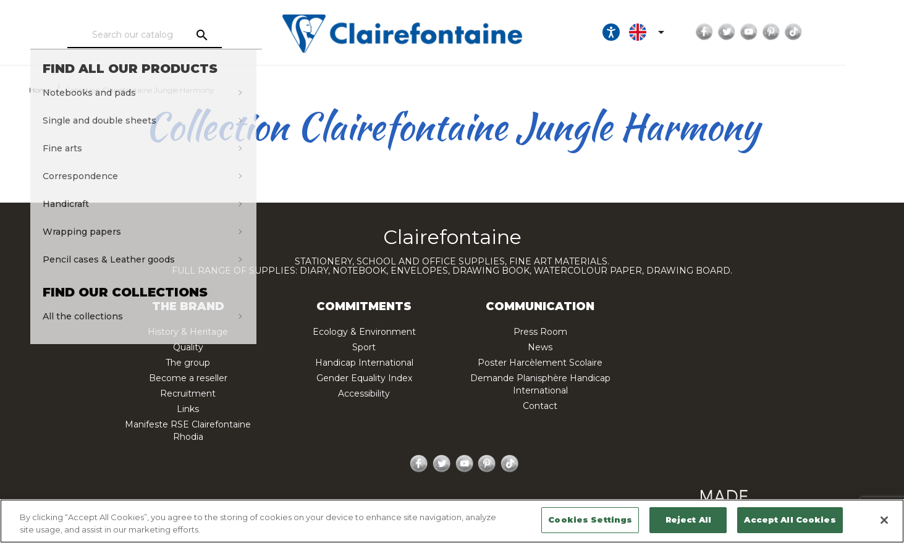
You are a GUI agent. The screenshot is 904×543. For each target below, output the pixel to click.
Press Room (540, 331)
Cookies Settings (590, 519)
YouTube (797, 32)
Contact (540, 405)
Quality (188, 347)
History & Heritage (188, 331)
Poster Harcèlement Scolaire (540, 362)
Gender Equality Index (364, 378)
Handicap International (364, 362)
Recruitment (188, 393)
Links (188, 409)
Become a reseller (188, 378)
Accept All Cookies (789, 519)
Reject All (688, 519)
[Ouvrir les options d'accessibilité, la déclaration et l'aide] (659, 32)
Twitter (775, 32)
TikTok (841, 32)
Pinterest (819, 32)
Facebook (752, 32)
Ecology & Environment (364, 331)
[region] (452, 521)
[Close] (884, 520)
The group (188, 362)
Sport (364, 347)
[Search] (161, 35)
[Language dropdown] (697, 32)
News (540, 347)
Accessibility (364, 393)
